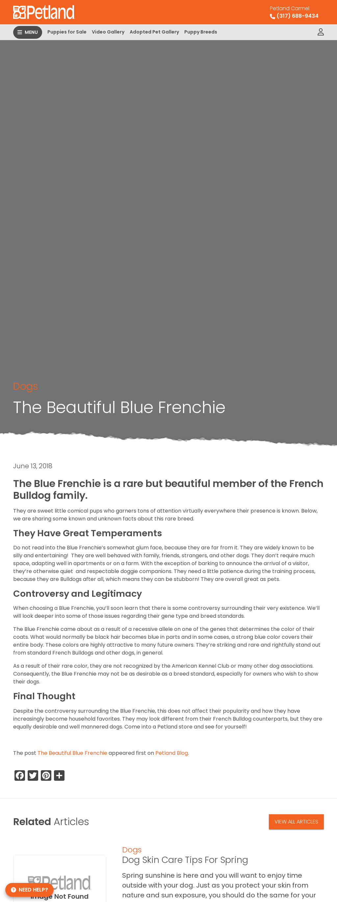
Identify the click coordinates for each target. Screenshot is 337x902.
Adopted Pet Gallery (154, 32)
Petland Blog (171, 753)
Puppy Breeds (200, 32)
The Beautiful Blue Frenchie (72, 753)
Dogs (25, 386)
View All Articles (296, 821)
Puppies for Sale (67, 32)
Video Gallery (108, 32)
